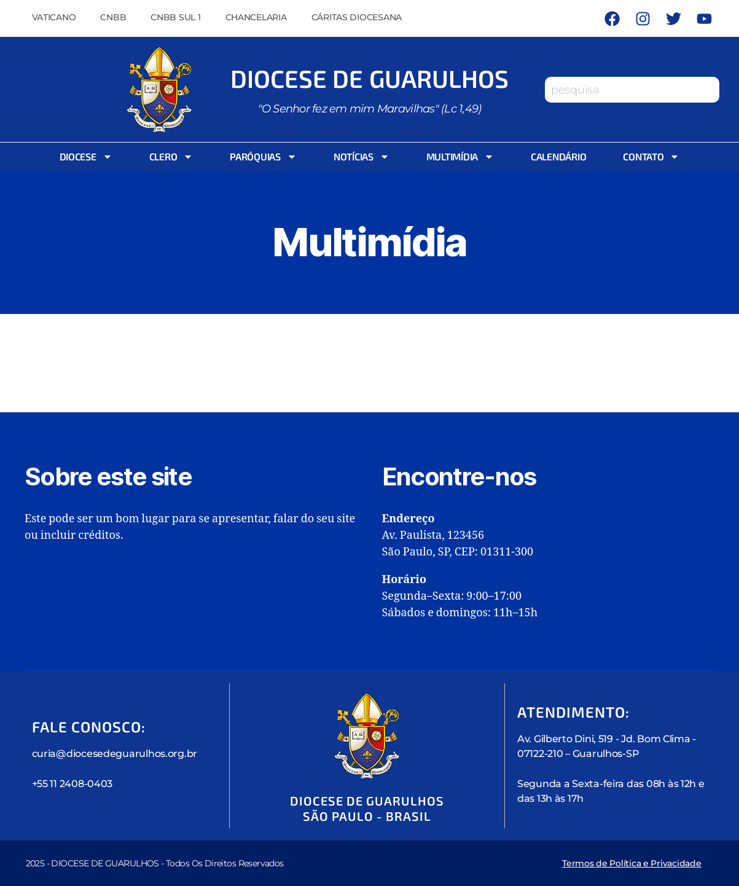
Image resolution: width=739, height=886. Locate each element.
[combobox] (632, 90)
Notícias (361, 157)
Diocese (86, 157)
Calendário (558, 156)
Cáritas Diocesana (356, 17)
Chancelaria (256, 17)
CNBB (113, 17)
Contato (651, 157)
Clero (171, 157)
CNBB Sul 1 (175, 17)
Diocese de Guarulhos (370, 78)
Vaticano (54, 17)
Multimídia (460, 157)
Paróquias (263, 157)
